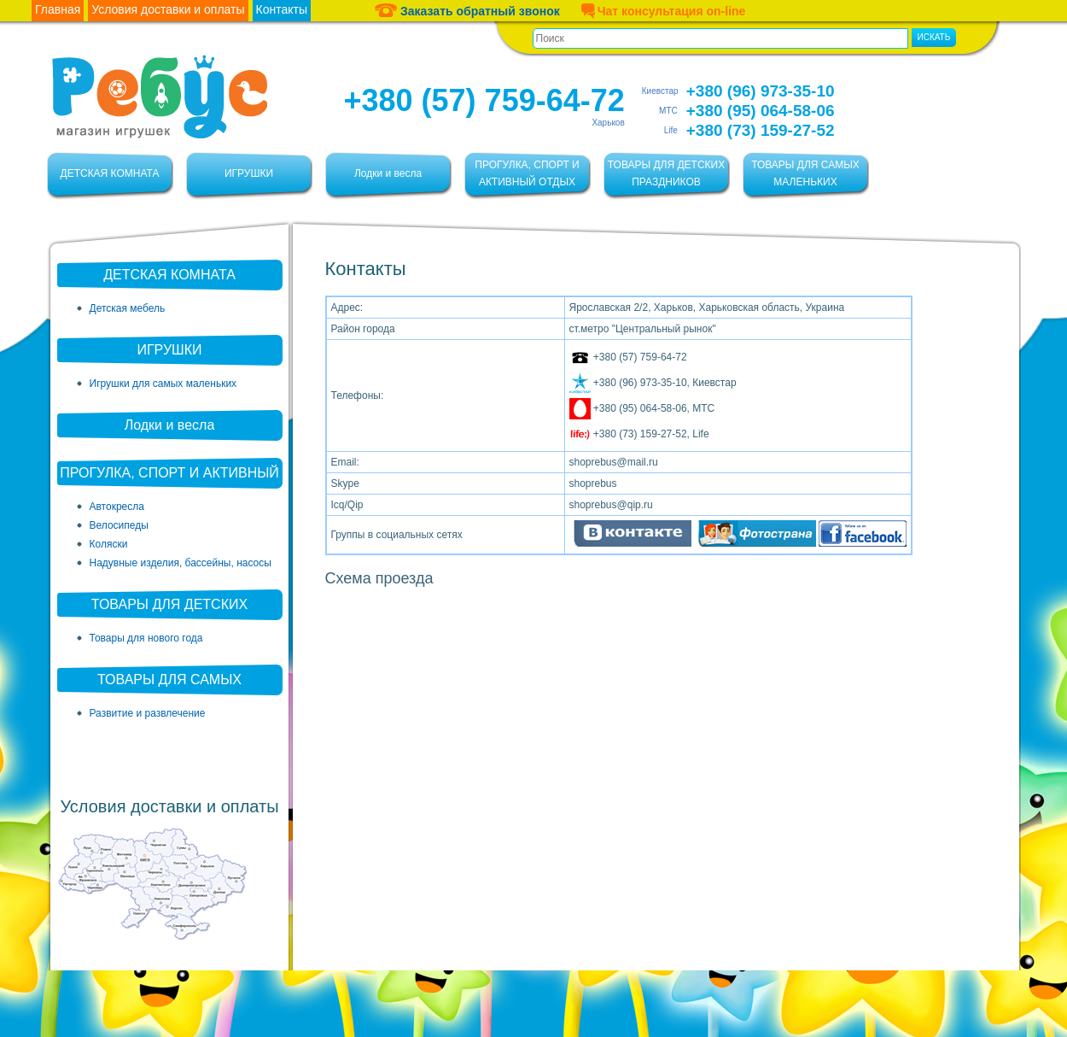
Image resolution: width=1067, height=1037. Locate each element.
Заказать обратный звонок (467, 10)
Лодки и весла (388, 173)
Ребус (159, 97)
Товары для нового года (146, 638)
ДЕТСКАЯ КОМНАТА (110, 173)
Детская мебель (128, 308)
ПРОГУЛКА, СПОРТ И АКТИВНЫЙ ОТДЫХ (527, 173)
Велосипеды (119, 525)
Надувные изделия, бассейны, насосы (180, 563)
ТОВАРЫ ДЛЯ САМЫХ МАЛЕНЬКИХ (805, 173)
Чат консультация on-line (663, 10)
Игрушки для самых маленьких (163, 384)
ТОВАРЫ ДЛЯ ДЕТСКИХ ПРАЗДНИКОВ (666, 173)
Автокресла (117, 507)
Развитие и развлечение (148, 713)
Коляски (109, 544)
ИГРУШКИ (248, 173)
